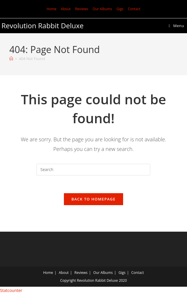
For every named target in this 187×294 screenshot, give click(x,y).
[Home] (11, 58)
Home (52, 8)
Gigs (119, 8)
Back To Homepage (93, 199)
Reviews (81, 8)
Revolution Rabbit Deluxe (42, 25)
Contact (134, 8)
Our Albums (102, 8)
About (66, 8)
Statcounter (11, 290)
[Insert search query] (93, 169)
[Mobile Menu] (176, 25)
